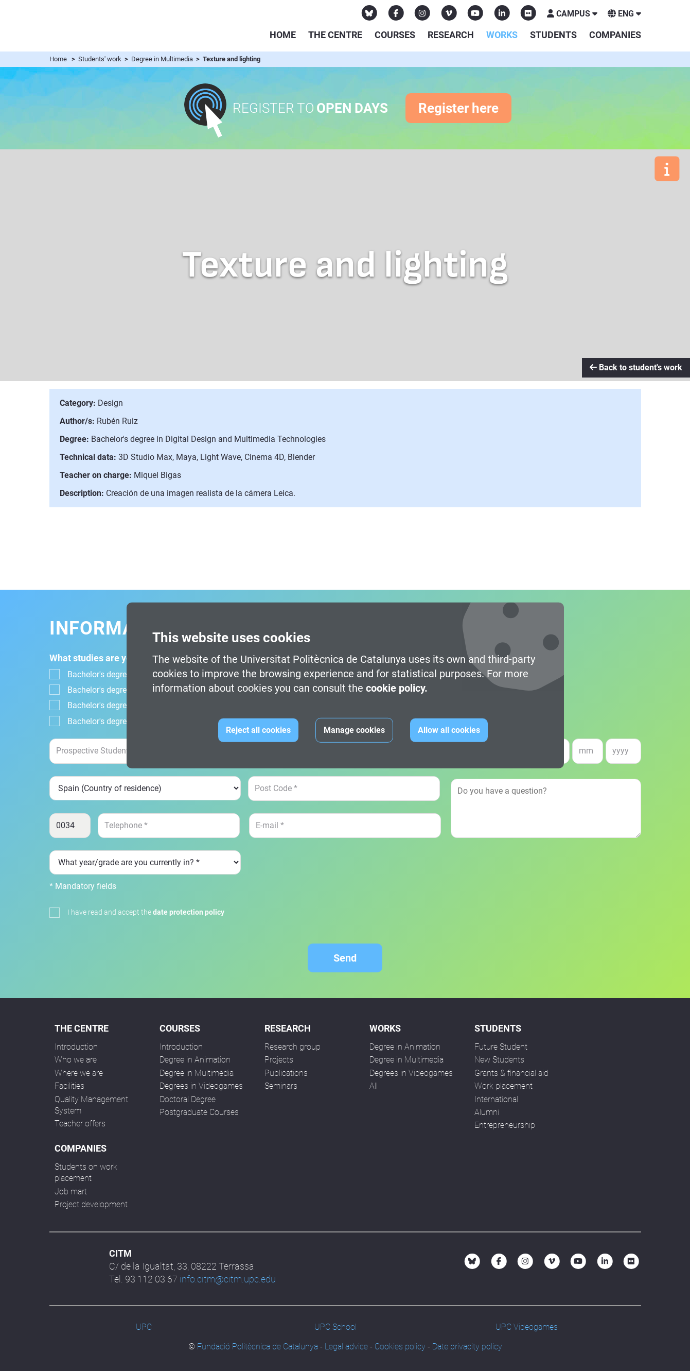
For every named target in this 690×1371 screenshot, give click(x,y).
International (496, 1099)
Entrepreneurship (504, 1125)
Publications (286, 1073)
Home (283, 34)
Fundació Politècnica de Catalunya (257, 1346)
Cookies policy (400, 1346)
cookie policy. (397, 688)
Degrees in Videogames (201, 1086)
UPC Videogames (527, 1327)
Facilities (69, 1086)
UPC (144, 1327)
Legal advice (346, 1346)
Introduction (76, 1047)
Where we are (79, 1073)
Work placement (503, 1086)
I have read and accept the (145, 912)
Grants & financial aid (511, 1073)
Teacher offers (80, 1123)
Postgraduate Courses (199, 1112)
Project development (91, 1204)
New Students (499, 1060)
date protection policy (188, 912)
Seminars (280, 1086)
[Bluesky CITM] (369, 13)
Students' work (100, 59)
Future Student (500, 1047)
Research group (292, 1047)
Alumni (486, 1112)
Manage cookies (354, 730)
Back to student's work (636, 367)
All (373, 1086)
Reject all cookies (258, 730)
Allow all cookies (449, 730)
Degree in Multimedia (162, 59)
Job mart (71, 1191)
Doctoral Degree (188, 1099)
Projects (278, 1060)
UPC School (335, 1327)
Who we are (76, 1060)
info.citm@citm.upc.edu (228, 1279)
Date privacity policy (467, 1346)
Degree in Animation (195, 1060)
